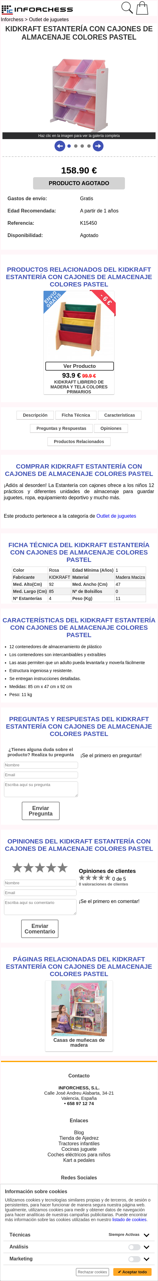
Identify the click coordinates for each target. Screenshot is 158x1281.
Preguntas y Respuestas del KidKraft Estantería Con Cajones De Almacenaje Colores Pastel (79, 726)
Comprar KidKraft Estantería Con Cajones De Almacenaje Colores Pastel (79, 470)
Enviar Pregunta (41, 811)
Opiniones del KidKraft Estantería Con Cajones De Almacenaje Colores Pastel (79, 845)
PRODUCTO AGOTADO (79, 183)
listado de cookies (129, 1219)
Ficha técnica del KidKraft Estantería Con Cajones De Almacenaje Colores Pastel (79, 552)
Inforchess (12, 19)
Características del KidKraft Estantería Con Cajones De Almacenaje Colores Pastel (79, 627)
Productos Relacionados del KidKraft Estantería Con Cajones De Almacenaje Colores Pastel (79, 277)
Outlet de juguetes (49, 19)
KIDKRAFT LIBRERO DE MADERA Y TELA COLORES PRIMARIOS (79, 387)
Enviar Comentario (39, 929)
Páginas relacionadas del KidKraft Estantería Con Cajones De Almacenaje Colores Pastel (79, 966)
